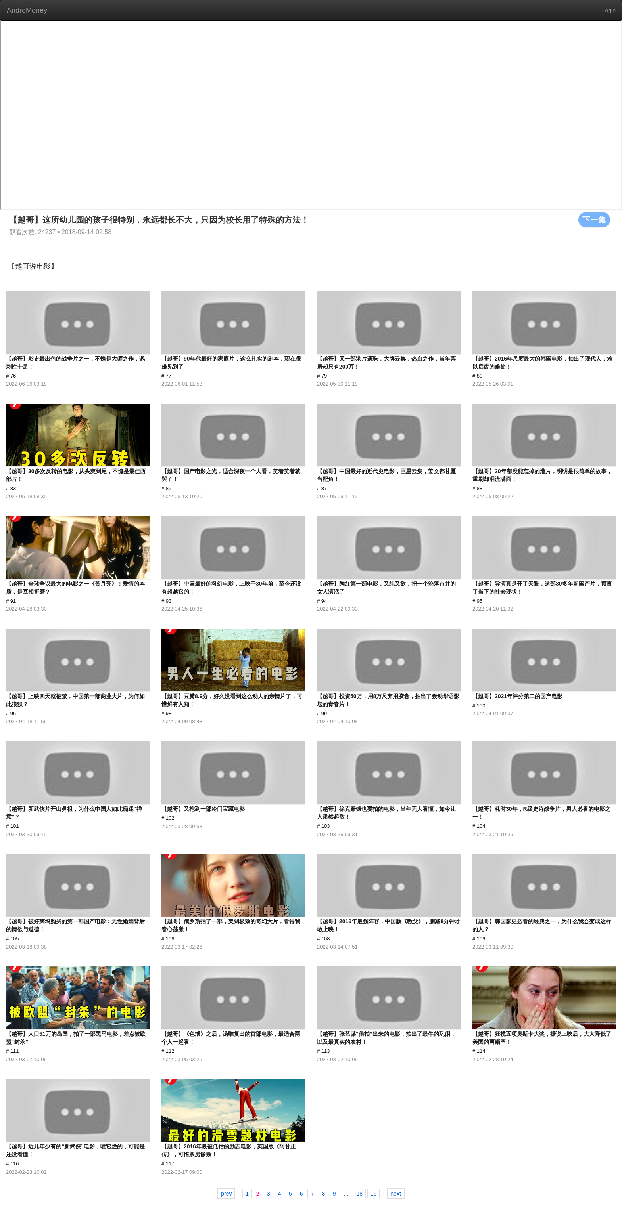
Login (609, 10)
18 (359, 1193)
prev (226, 1193)
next (395, 1193)
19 (374, 1193)
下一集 (594, 219)
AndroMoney (27, 10)
